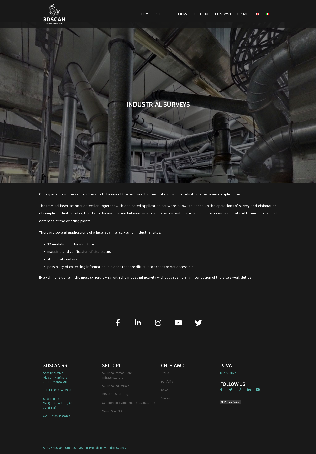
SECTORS (181, 14)
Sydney (121, 448)
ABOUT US (162, 14)
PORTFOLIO (200, 14)
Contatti (166, 398)
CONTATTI (243, 14)
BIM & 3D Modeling (115, 394)
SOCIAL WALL (222, 14)
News (164, 390)
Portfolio (167, 381)
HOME (145, 14)
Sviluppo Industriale (115, 386)
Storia (165, 373)
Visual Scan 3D (112, 411)
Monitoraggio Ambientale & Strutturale (128, 403)
